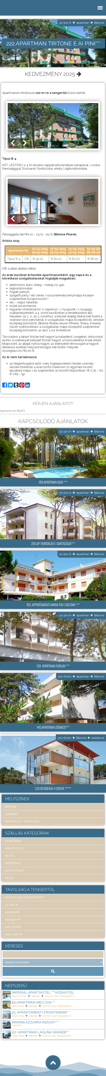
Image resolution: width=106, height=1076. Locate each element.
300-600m (64, 676)
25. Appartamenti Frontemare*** (41, 1012)
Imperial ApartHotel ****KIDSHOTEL (43, 992)
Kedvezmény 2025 (53, 74)
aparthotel (15, 848)
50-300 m (65, 22)
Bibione (99, 22)
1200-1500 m (13, 934)
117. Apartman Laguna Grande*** (40, 1032)
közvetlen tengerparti (24, 897)
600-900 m (12, 919)
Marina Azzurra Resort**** (36, 1022)
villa (9, 878)
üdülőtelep (14, 870)
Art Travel (28, 1060)
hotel (10, 856)
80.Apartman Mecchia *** (33, 1002)
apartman (82, 22)
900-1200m (13, 927)
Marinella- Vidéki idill (23, 821)
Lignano (11, 814)
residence (97, 738)
